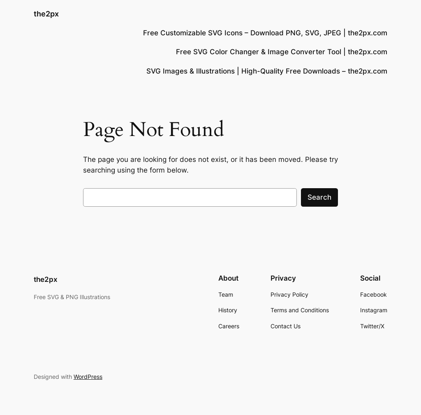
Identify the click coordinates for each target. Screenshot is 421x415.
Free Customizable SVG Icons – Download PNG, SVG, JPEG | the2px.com (265, 33)
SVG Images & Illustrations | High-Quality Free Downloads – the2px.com (266, 71)
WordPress (88, 376)
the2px (46, 13)
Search (319, 197)
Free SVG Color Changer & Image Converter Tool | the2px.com (281, 52)
